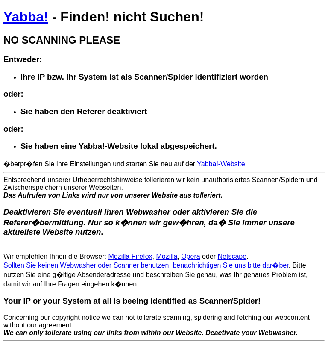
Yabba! (25, 16)
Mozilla (166, 256)
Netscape (232, 256)
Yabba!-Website (221, 164)
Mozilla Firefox (130, 256)
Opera (190, 256)
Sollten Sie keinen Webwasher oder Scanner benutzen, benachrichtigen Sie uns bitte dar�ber (146, 265)
